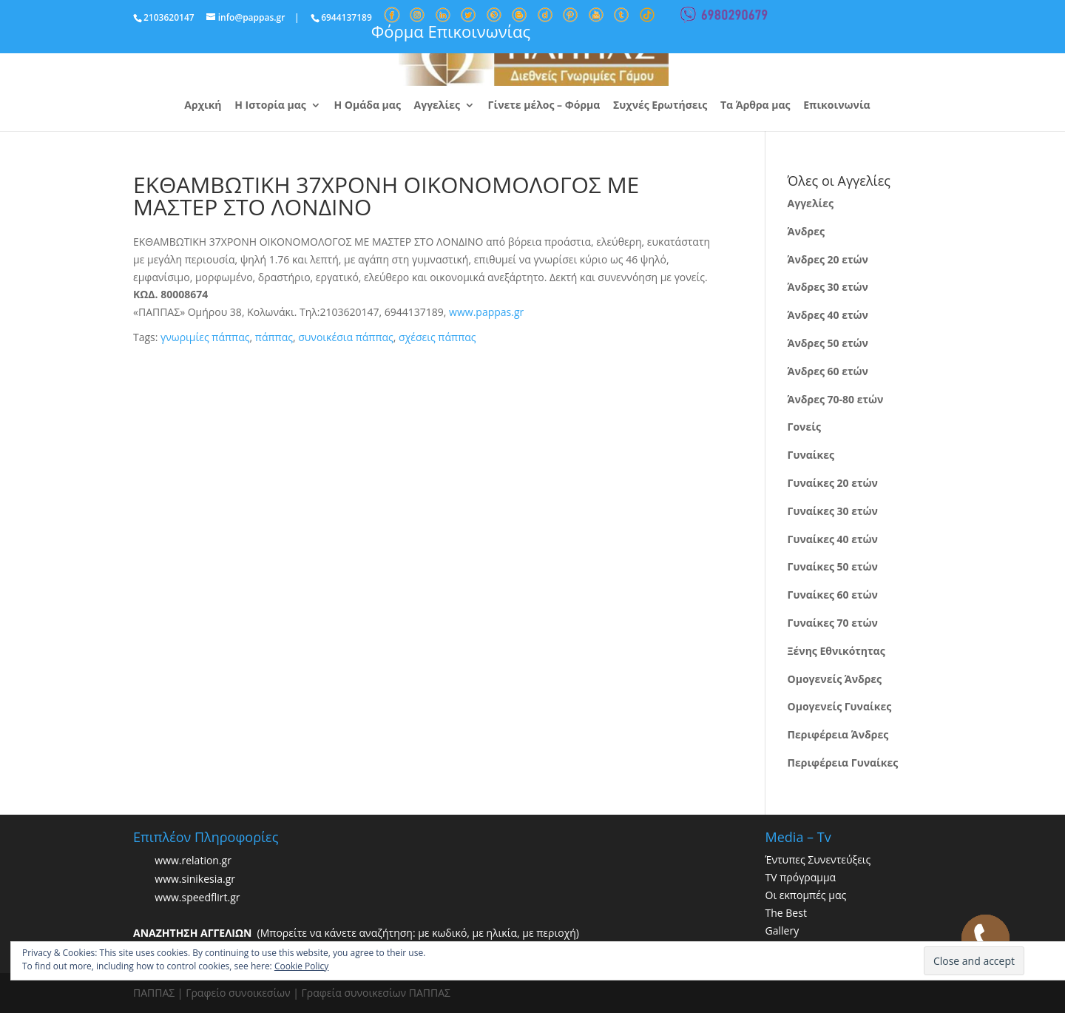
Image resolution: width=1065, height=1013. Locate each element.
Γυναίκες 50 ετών (833, 566)
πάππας (274, 337)
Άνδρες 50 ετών (828, 343)
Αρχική (202, 106)
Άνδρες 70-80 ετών (836, 399)
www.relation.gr (193, 861)
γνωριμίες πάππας (204, 337)
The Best (786, 913)
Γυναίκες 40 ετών (833, 539)
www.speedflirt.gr (197, 898)
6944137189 (346, 17)
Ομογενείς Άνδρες (835, 679)
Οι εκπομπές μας (806, 895)
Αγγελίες (437, 106)
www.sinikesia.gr (195, 879)
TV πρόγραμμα (800, 877)
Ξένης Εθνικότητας (836, 651)
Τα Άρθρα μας (755, 106)
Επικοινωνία (836, 106)
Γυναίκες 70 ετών (833, 623)
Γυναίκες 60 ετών (833, 595)
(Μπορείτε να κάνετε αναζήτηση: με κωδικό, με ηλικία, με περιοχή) (356, 933)
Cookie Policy (301, 966)
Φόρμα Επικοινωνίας (450, 31)
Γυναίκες (811, 455)
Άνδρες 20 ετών (828, 259)
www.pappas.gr (486, 312)
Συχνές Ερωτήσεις (660, 106)
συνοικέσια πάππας (345, 337)
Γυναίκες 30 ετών (833, 511)
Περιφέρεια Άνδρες (838, 734)
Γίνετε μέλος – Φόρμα (544, 106)
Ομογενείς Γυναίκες (840, 706)
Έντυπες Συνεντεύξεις (818, 859)
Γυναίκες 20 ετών (833, 483)
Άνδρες (806, 231)
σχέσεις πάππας (437, 337)
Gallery (782, 930)
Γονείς (804, 427)
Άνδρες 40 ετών (828, 315)
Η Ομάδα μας (367, 106)
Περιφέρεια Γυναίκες (843, 762)
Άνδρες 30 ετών (828, 287)
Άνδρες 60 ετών (828, 371)
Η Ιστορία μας (270, 106)
